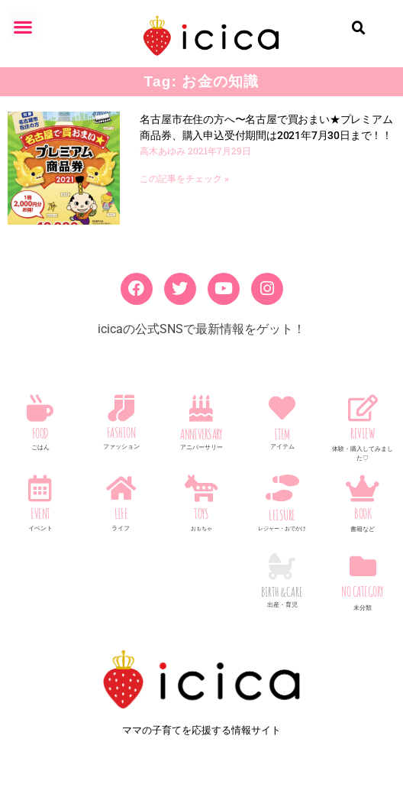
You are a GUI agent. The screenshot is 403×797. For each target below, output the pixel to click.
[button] (22, 26)
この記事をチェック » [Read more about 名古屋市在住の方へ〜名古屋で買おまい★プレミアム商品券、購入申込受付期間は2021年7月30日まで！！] (184, 178)
